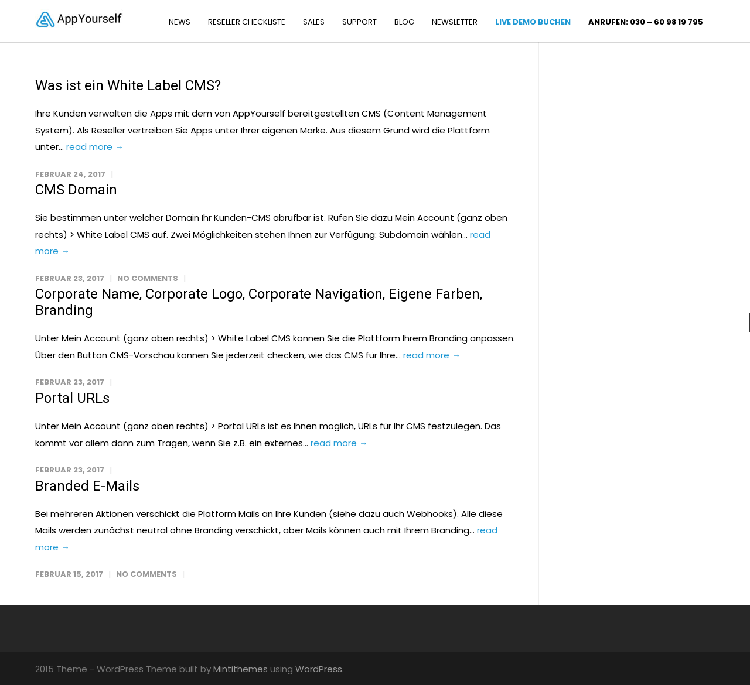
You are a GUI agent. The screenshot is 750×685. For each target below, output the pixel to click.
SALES (314, 22)
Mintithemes (240, 669)
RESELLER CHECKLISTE (246, 22)
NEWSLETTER (455, 22)
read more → (95, 147)
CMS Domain (76, 189)
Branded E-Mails (87, 486)
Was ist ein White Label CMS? (128, 85)
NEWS (179, 22)
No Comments (147, 278)
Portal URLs (72, 398)
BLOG (404, 22)
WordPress (318, 669)
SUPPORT (359, 22)
